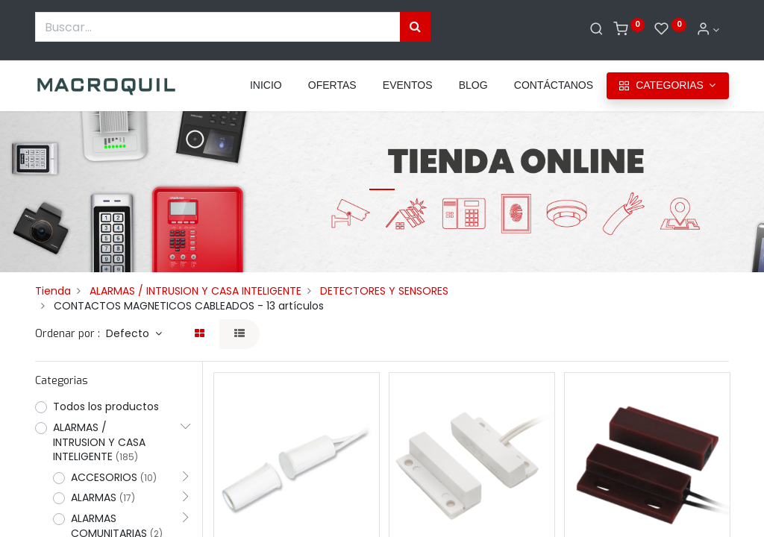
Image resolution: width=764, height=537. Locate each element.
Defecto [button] (129, 333)
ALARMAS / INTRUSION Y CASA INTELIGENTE (195, 290)
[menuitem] (266, 85)
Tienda (53, 290)
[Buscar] (596, 29)
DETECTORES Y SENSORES (384, 290)
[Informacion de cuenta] (708, 29)
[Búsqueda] (415, 27)
